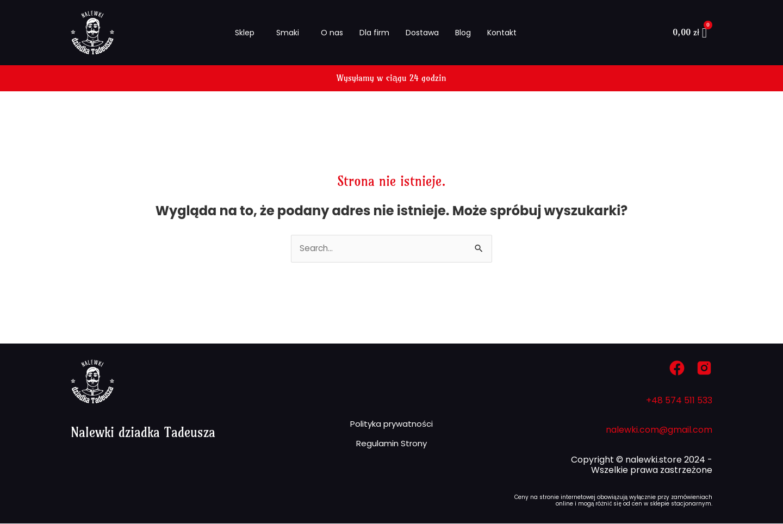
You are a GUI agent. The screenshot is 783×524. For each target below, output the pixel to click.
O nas (332, 32)
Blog (463, 32)
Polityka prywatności (391, 422)
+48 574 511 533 (679, 401)
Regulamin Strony (391, 445)
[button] (247, 33)
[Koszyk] (689, 33)
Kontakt (502, 32)
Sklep (244, 32)
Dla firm (374, 32)
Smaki (287, 32)
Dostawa (422, 32)
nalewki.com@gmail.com (659, 430)
